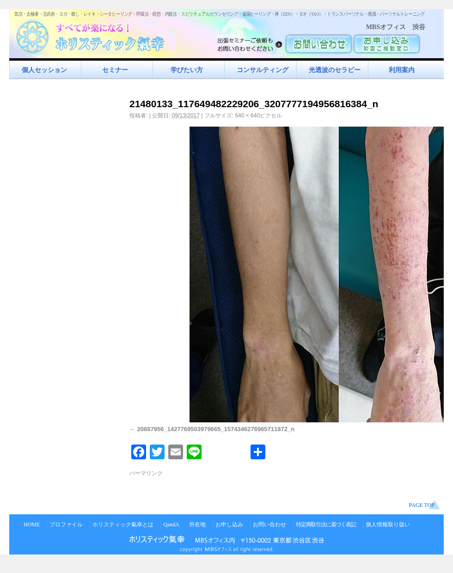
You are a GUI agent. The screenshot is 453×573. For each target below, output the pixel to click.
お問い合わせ (269, 524)
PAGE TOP (422, 505)
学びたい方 (187, 69)
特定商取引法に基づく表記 (326, 524)
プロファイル (66, 524)
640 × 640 (247, 115)
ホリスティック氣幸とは (122, 524)
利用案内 (402, 69)
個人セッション (44, 69)
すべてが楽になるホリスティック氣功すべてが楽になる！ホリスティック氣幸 (95, 35)
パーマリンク (146, 473)
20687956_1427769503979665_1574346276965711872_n (216, 429)
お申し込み (229, 524)
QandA (171, 524)
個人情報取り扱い (388, 524)
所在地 (197, 524)
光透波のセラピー (335, 69)
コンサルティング (262, 69)
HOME (32, 524)
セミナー (115, 69)
